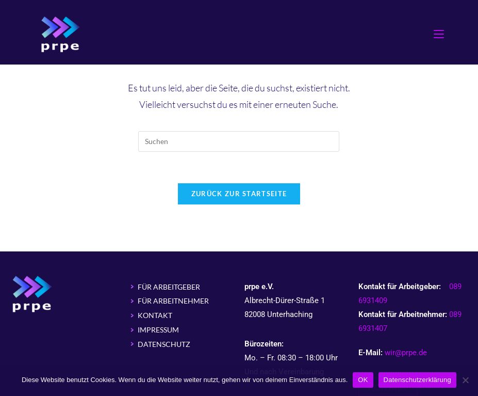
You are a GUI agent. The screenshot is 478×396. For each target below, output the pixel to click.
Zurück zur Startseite (239, 193)
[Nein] (465, 380)
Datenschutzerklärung (417, 380)
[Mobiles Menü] (439, 33)
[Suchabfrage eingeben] (238, 141)
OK (363, 380)
